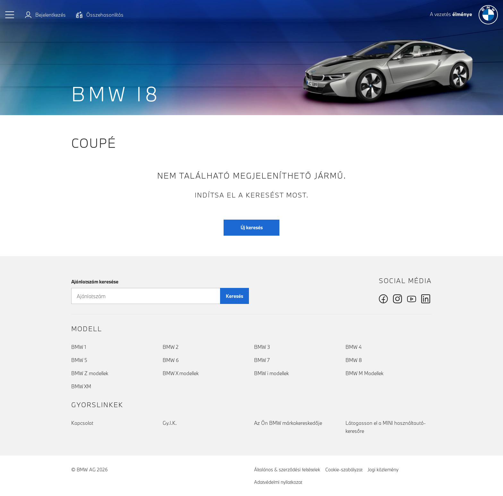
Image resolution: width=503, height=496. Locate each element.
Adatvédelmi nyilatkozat (278, 482)
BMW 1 (78, 347)
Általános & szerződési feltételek (287, 470)
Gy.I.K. (170, 423)
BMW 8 (353, 360)
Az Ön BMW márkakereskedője (288, 423)
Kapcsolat (82, 423)
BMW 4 (353, 347)
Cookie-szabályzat (343, 470)
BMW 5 (79, 360)
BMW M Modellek (364, 373)
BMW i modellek (271, 373)
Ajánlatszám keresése (94, 282)
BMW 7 (262, 360)
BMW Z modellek (89, 373)
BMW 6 (171, 360)
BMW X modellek (181, 373)
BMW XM (81, 386)
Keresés (234, 296)
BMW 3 (262, 347)
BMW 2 (170, 347)
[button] (10, 15)
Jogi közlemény (383, 470)
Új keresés (252, 227)
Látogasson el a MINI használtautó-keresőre (385, 427)
